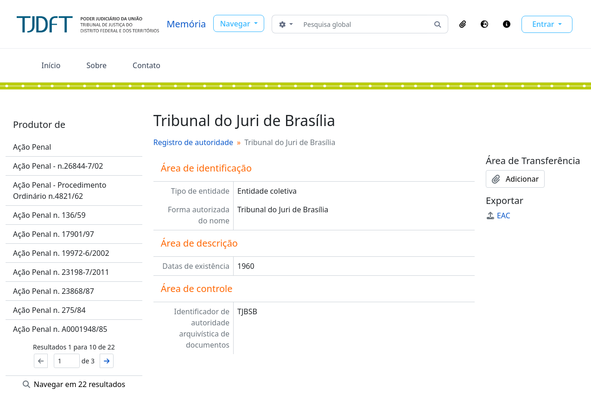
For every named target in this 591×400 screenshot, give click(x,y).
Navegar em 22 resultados (74, 384)
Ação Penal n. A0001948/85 (60, 329)
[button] (462, 24)
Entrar (544, 24)
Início (51, 65)
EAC (498, 215)
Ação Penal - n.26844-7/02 (58, 166)
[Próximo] (107, 361)
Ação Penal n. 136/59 (49, 215)
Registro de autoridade (193, 142)
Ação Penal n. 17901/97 (53, 234)
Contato (146, 65)
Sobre (96, 65)
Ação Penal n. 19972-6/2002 (61, 253)
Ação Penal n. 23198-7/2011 (61, 272)
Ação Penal (32, 147)
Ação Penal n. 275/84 (49, 310)
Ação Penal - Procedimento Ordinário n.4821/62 (60, 190)
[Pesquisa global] (363, 24)
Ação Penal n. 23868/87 (53, 291)
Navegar (236, 24)
